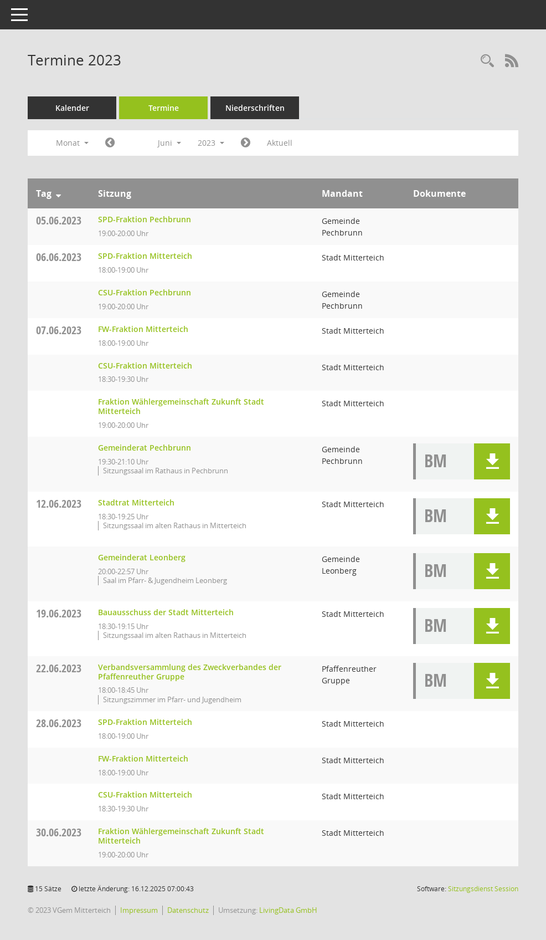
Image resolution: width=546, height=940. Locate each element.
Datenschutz (188, 910)
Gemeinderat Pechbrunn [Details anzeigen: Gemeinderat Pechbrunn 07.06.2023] (144, 447)
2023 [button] (211, 142)
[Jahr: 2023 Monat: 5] (110, 143)
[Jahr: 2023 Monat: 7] (246, 143)
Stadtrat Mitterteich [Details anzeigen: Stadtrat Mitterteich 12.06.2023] (136, 502)
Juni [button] (169, 142)
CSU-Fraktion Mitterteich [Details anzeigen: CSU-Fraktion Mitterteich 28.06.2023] (145, 794)
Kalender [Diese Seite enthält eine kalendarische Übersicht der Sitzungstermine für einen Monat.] (72, 108)
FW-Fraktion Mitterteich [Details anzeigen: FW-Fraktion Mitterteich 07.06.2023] (143, 329)
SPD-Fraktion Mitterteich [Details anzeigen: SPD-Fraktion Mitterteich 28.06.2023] (145, 722)
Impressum (139, 910)
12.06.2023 (58, 503)
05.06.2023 (58, 220)
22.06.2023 (58, 668)
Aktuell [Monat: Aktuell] (279, 142)
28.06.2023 (58, 723)
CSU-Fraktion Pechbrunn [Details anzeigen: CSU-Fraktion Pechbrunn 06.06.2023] (144, 292)
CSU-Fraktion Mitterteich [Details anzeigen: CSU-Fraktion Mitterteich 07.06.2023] (145, 365)
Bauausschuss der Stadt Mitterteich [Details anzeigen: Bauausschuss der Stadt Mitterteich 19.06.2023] (166, 612)
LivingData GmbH (288, 910)
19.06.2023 (58, 613)
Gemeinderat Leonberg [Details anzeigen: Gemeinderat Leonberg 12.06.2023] (142, 557)
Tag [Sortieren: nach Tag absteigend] (43, 193)
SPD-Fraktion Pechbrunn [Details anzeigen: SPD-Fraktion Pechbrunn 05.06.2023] (144, 219)
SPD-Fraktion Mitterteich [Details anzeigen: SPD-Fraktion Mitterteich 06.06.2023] (145, 256)
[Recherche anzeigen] (487, 61)
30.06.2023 (58, 832)
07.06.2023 (58, 330)
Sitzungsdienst (483, 888)
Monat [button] (72, 142)
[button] (492, 461)
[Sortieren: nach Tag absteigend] (58, 193)
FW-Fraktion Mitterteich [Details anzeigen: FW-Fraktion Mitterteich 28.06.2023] (143, 758)
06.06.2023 (58, 256)
